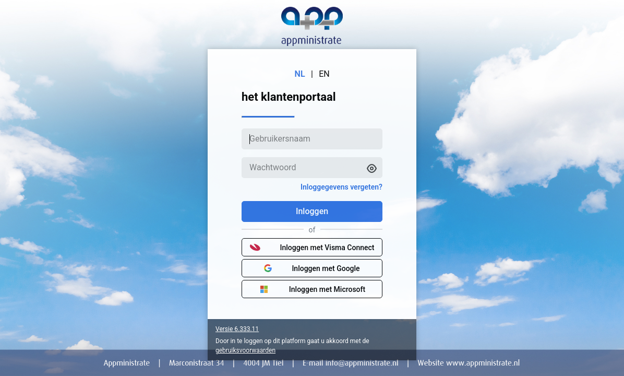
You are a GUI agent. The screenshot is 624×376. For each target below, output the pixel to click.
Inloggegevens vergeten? (341, 187)
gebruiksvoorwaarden (245, 350)
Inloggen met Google (311, 268)
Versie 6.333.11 (237, 329)
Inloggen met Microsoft (312, 289)
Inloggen (312, 211)
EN (324, 74)
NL (300, 74)
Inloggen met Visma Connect (312, 247)
